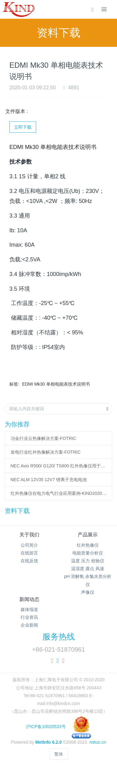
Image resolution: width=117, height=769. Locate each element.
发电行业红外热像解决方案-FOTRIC (46, 452)
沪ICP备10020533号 (58, 726)
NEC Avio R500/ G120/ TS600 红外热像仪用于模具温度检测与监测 (59, 465)
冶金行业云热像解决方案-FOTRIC (43, 438)
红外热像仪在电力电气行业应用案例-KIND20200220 (59, 493)
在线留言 (29, 552)
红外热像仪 (88, 545)
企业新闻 (29, 625)
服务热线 (58, 636)
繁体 (58, 754)
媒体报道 (29, 609)
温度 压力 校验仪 (87, 560)
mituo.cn (98, 742)
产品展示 (88, 534)
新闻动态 (29, 599)
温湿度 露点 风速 (87, 568)
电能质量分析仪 (87, 552)
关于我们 (29, 534)
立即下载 (23, 127)
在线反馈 (29, 560)
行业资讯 (29, 617)
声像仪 (87, 592)
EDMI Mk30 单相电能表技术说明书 (56, 384)
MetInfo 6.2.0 (48, 742)
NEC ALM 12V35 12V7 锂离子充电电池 (49, 479)
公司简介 (29, 545)
